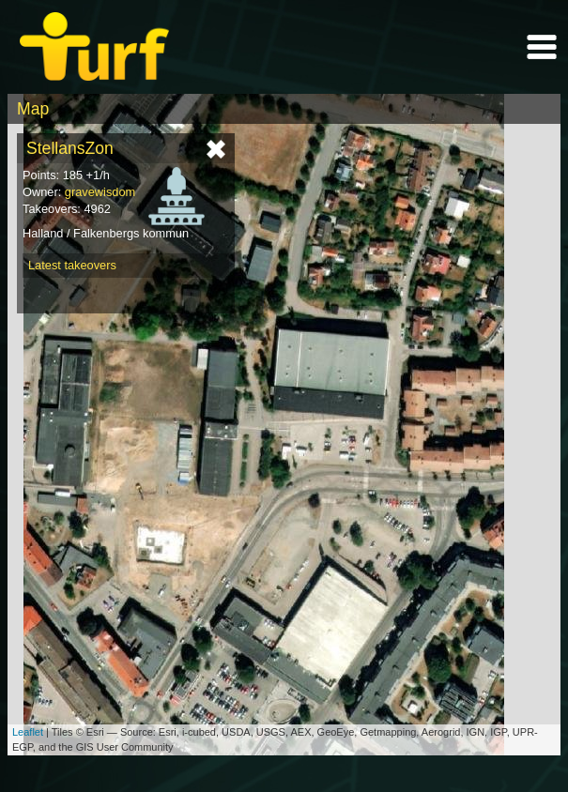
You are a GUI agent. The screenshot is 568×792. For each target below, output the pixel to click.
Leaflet (27, 732)
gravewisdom (100, 192)
